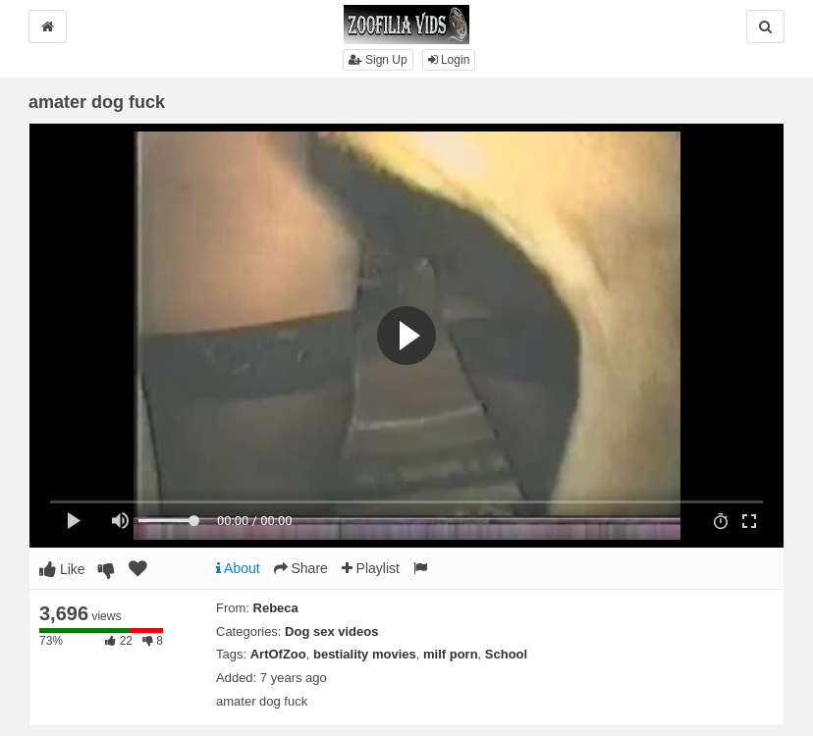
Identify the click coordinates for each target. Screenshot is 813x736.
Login (449, 60)
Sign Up (378, 60)
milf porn (450, 654)
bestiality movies (364, 654)
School (506, 654)
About (238, 568)
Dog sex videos (331, 631)
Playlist (371, 568)
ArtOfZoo (278, 654)
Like (62, 569)
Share (301, 568)
